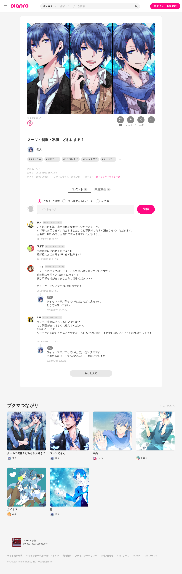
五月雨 (40, 246)
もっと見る (91, 373)
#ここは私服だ (70, 159)
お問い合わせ (107, 555)
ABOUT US (151, 555)
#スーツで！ (108, 159)
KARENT (137, 555)
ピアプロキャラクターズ (108, 177)
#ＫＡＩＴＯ (35, 159)
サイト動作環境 (14, 555)
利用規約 (67, 555)
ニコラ (40, 266)
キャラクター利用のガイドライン (42, 555)
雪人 (50, 297)
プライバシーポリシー (86, 555)
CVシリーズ (123, 555)
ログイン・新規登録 (165, 6)
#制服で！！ (52, 159)
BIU (39, 317)
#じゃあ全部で (90, 159)
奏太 (39, 222)
